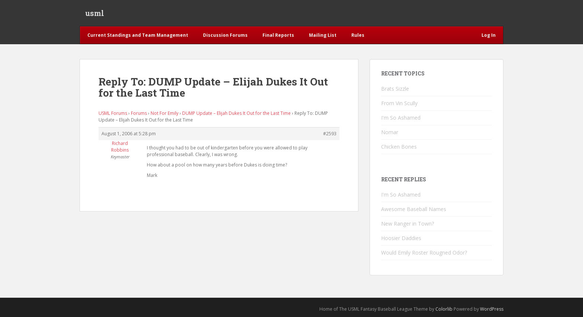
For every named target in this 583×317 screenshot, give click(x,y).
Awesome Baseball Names (413, 209)
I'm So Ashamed (401, 117)
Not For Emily (164, 113)
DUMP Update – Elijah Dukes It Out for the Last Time (236, 113)
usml (94, 13)
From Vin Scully (399, 103)
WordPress (491, 309)
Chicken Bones (399, 146)
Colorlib (443, 309)
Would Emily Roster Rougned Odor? (424, 252)
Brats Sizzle (395, 88)
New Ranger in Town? (407, 223)
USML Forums (113, 113)
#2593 (329, 133)
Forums (139, 113)
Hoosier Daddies (401, 238)
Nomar (389, 132)
